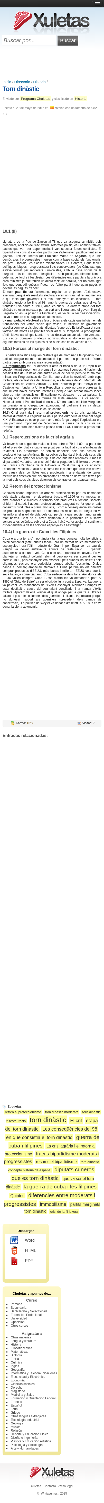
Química (16, 1362)
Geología (17, 1423)
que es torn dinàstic (35, 1178)
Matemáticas (19, 1352)
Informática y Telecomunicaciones (34, 1373)
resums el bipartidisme (56, 1162)
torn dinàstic (48, 1120)
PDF (21, 1261)
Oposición (17, 1322)
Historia (39, 82)
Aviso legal (65, 1486)
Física (15, 1359)
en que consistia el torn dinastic (39, 1137)
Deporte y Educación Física (30, 1434)
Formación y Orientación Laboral (33, 1398)
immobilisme (53, 1204)
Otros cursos (19, 1325)
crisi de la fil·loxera (64, 1212)
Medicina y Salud (22, 1395)
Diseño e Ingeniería (24, 1438)
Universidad (19, 1318)
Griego (15, 1412)
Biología (16, 1355)
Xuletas (36, 1486)
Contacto (50, 1486)
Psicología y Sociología (27, 1445)
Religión (16, 1430)
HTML (23, 1251)
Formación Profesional (26, 1315)
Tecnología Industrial (25, 1420)
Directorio (22, 82)
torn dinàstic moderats (61, 1112)
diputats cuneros (74, 1169)
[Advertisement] (52, 63)
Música (16, 1427)
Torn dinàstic (21, 88)
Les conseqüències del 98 (69, 1129)
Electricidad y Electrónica (28, 1377)
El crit (76, 1120)
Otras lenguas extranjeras (28, 1416)
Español (16, 1405)
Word (22, 1240)
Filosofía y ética (21, 1348)
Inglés (15, 1366)
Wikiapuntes (49, 1493)
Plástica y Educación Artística (31, 1441)
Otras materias (21, 1337)
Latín (14, 1409)
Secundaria (18, 1307)
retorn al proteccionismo (23, 1112)
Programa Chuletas (35, 99)
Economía (18, 1380)
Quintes (17, 1196)
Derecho (16, 1387)
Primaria (16, 1304)
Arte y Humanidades (25, 1448)
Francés (16, 1402)
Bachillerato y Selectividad (29, 1311)
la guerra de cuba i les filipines (60, 1186)
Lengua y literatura (23, 1341)
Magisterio (18, 1391)
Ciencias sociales (23, 1384)
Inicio (7, 82)
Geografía (17, 1369)
